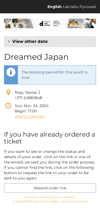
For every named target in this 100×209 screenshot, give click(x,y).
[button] (50, 41)
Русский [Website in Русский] (87, 6)
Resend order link (50, 188)
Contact (30, 197)
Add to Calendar (30, 116)
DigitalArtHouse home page (36, 201)
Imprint (70, 197)
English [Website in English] (54, 6)
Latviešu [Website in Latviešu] (70, 6)
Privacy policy (50, 197)
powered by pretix (75, 201)
